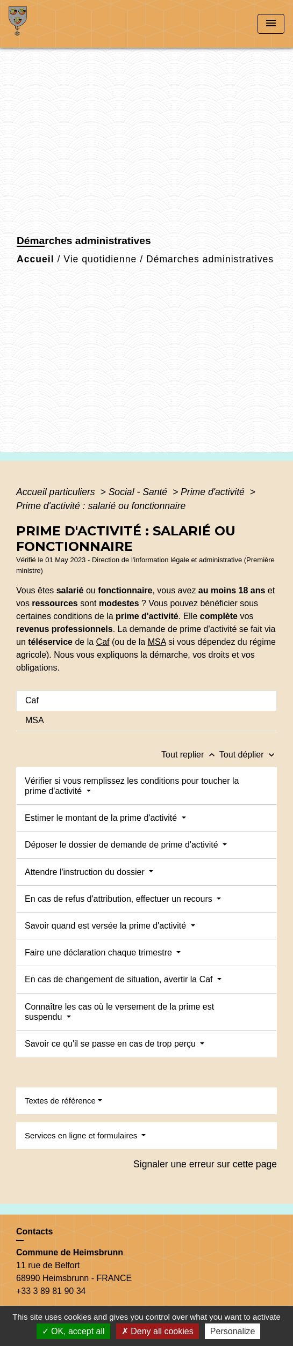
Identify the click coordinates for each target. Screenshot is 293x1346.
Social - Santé (139, 492)
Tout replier (190, 754)
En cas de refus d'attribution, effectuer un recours (120, 898)
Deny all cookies (158, 1331)
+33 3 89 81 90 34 (50, 1291)
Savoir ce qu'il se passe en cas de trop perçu (111, 1043)
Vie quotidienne (100, 259)
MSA (157, 641)
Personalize (232, 1331)
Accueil (35, 259)
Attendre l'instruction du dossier (86, 872)
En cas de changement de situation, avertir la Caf (120, 979)
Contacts (34, 1231)
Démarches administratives (210, 259)
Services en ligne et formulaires (82, 1135)
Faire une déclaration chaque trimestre (99, 952)
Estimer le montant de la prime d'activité (102, 817)
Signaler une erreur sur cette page (205, 1164)
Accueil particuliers (57, 492)
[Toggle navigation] (271, 24)
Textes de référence (60, 1100)
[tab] (146, 700)
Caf (103, 641)
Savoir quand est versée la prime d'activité (107, 925)
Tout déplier (248, 754)
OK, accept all (73, 1331)
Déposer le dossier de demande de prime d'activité (122, 844)
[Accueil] (49, 24)
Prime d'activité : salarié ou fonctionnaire (100, 506)
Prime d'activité (214, 492)
